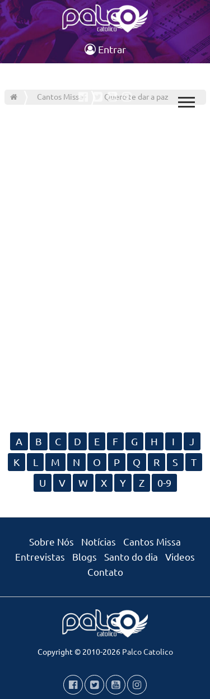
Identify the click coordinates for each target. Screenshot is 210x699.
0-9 (164, 482)
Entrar (105, 49)
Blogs (84, 556)
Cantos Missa (152, 541)
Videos (180, 556)
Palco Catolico (147, 651)
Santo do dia (131, 556)
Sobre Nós (51, 541)
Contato (105, 571)
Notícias (98, 541)
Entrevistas (40, 556)
